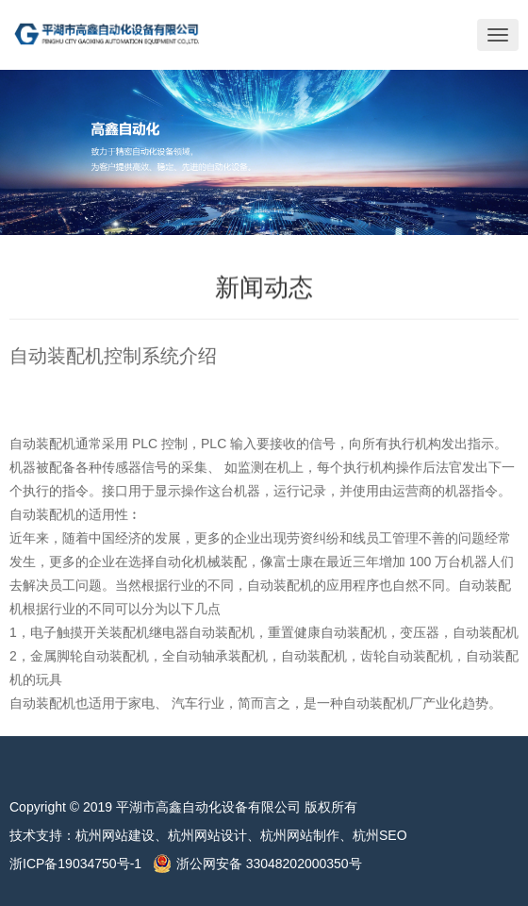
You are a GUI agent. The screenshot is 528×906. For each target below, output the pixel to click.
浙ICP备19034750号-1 (81, 863)
